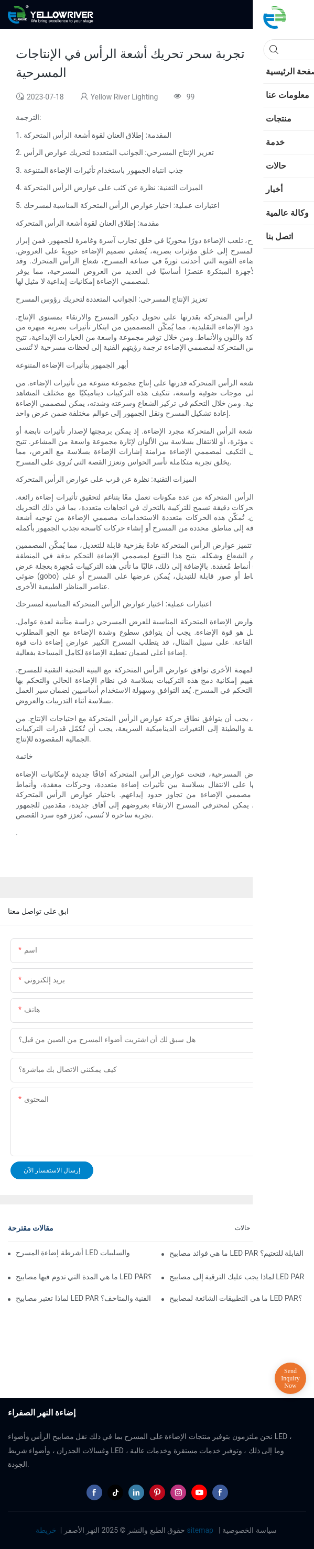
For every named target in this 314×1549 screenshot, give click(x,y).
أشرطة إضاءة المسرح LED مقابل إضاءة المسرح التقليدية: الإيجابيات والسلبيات (73, 1252)
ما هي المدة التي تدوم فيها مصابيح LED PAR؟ (83, 1277)
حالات (242, 1228)
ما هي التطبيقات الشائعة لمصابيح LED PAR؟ (235, 1298)
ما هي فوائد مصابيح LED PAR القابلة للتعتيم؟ (236, 1253)
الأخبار (293, 1228)
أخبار (267, 1228)
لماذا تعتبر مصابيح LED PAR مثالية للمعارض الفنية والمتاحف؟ (84, 1298)
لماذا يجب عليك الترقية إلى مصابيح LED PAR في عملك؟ (237, 1277)
